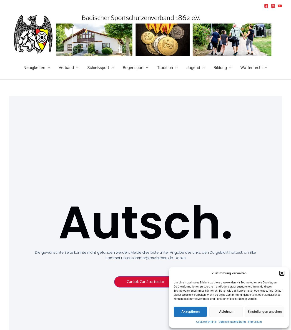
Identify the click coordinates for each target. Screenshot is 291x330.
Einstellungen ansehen (265, 312)
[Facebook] (266, 6)
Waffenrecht (252, 67)
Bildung (221, 67)
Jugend (195, 67)
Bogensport (136, 67)
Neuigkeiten (38, 67)
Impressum (255, 321)
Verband (70, 67)
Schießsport (101, 67)
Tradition (167, 67)
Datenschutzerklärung (232, 321)
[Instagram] (273, 6)
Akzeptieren (190, 312)
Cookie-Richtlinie (206, 321)
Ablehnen (226, 312)
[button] (282, 273)
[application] (49, 67)
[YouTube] (280, 6)
